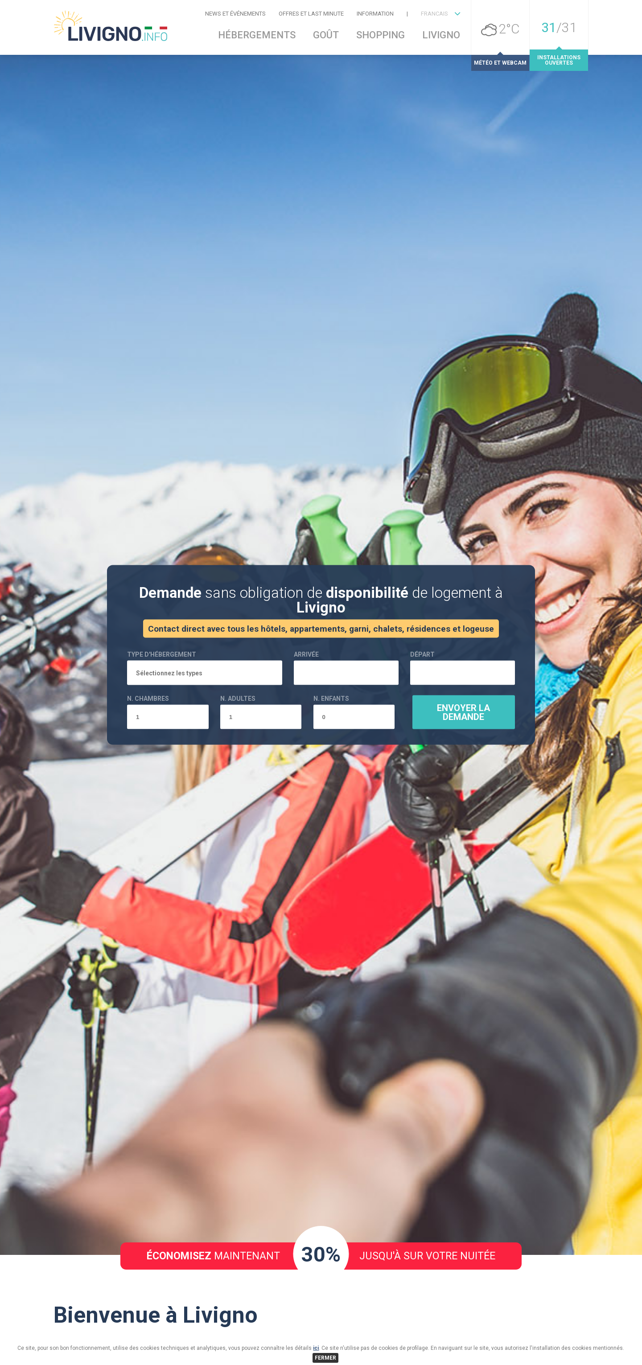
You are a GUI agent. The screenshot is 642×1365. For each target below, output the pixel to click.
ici (316, 1348)
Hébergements (257, 35)
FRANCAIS (434, 13)
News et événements (235, 13)
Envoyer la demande (463, 767)
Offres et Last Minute (311, 13)
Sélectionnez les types (169, 728)
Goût (326, 35)
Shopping (380, 35)
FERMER (325, 1358)
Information (375, 13)
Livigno (441, 35)
